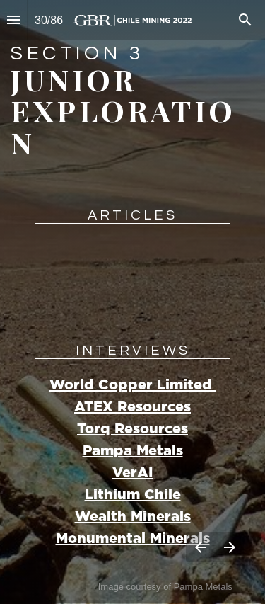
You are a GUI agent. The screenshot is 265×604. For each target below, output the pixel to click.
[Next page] (229, 547)
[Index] (13, 20)
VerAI (132, 473)
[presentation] (132, 302)
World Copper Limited (132, 385)
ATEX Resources (132, 407)
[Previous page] (200, 547)
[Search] (245, 20)
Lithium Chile (133, 495)
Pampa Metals (133, 451)
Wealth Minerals (133, 517)
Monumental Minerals (133, 538)
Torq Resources (132, 429)
